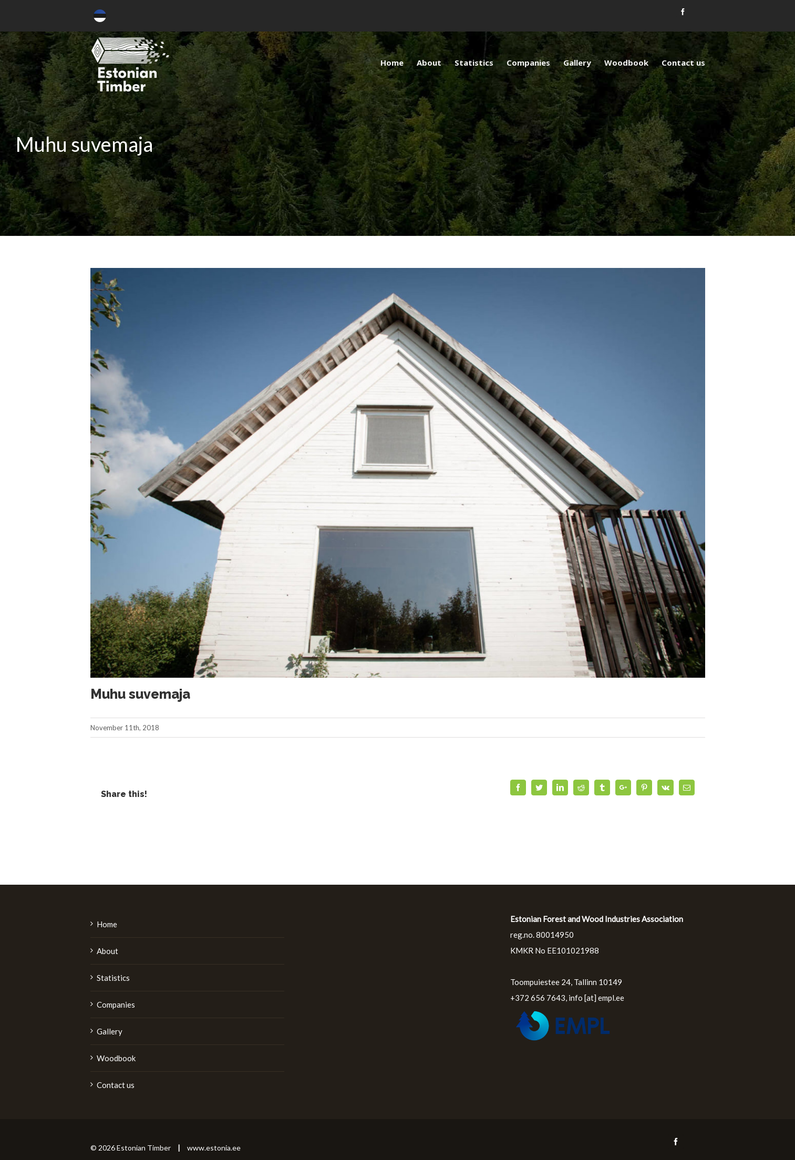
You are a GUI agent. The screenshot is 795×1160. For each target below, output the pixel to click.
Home (107, 924)
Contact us (116, 1085)
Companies (116, 1004)
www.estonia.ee (214, 1147)
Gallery (109, 1031)
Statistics (113, 977)
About (107, 951)
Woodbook (116, 1058)
